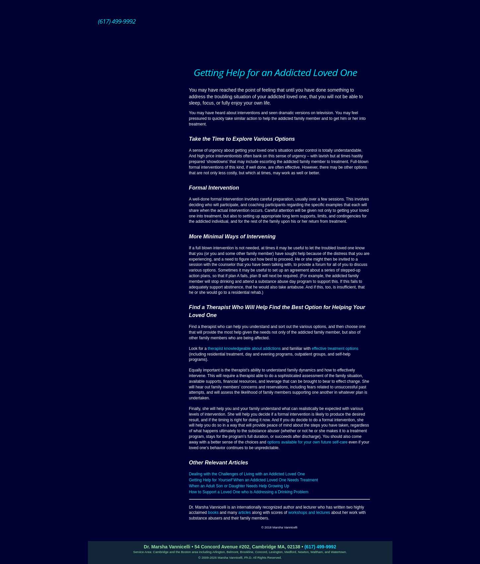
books (213, 512)
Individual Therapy (140, 97)
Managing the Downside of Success (140, 151)
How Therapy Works (137, 90)
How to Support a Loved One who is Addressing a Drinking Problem (249, 492)
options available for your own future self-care (307, 442)
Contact (137, 222)
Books (140, 184)
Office (137, 214)
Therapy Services (137, 81)
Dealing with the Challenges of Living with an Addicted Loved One (247, 474)
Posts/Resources (140, 206)
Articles (140, 191)
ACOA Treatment (140, 119)
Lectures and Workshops (140, 198)
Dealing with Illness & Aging (140, 141)
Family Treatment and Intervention (140, 133)
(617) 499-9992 (320, 546)
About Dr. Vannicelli (137, 177)
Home (137, 73)
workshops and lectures (309, 512)
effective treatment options (335, 348)
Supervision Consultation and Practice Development (137, 165)
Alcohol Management (140, 126)
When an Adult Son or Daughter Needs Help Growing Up (239, 486)
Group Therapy (140, 112)
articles (244, 512)
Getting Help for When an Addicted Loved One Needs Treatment (253, 480)
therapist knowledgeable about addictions (244, 348)
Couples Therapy (140, 104)
